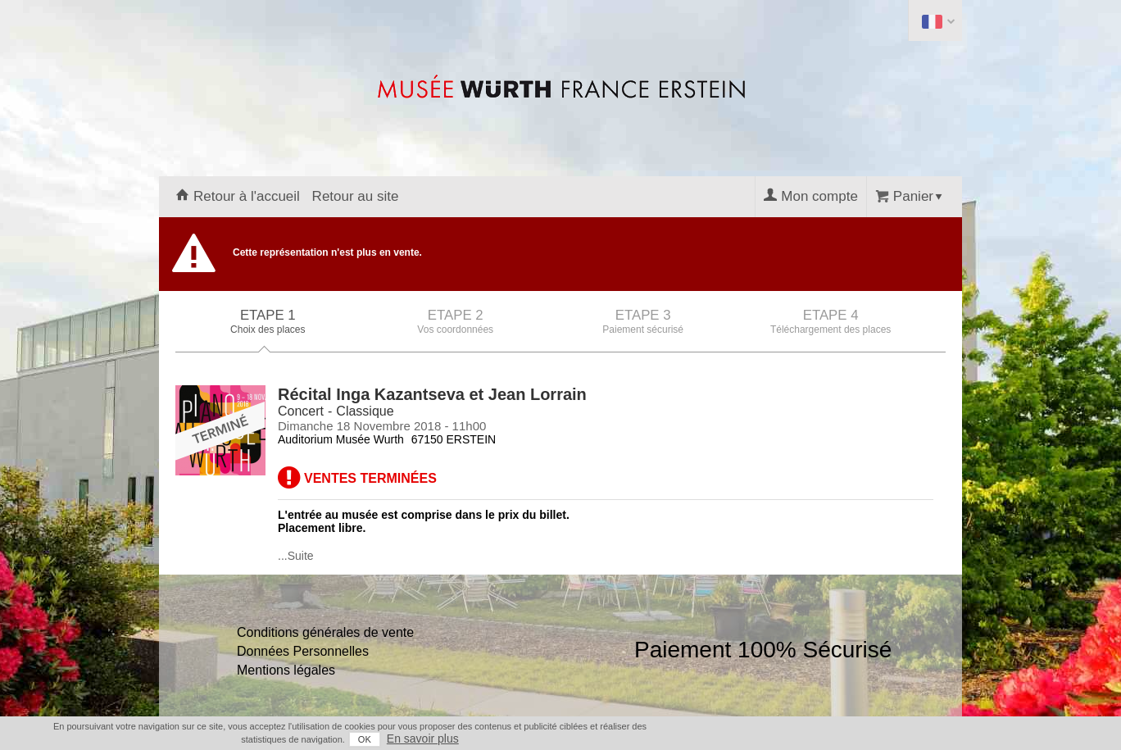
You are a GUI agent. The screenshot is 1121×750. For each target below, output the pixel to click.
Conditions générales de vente (325, 632)
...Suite (296, 555)
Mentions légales (286, 670)
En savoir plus (423, 738)
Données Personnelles (303, 651)
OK (364, 739)
